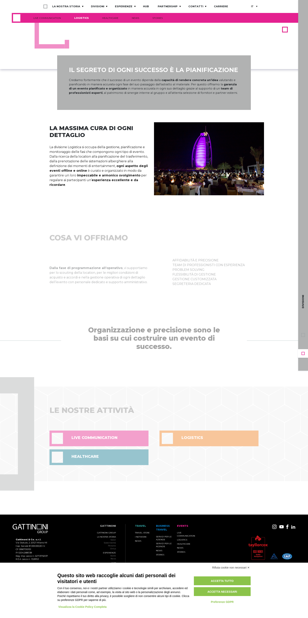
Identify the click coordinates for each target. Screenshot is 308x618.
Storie (113, 555)
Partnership (168, 6)
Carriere (221, 6)
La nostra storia (66, 6)
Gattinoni (108, 525)
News (135, 17)
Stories (157, 17)
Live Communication (47, 17)
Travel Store (142, 532)
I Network (141, 537)
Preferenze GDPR (222, 601)
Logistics (81, 17)
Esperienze (123, 6)
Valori (113, 540)
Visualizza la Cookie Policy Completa (82, 606)
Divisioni (97, 6)
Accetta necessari (222, 591)
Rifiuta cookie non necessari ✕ (231, 567)
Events (303, 353)
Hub (146, 6)
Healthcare (110, 17)
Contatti (195, 6)
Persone (112, 545)
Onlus (113, 548)
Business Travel (303, 344)
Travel (303, 363)
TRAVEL (140, 525)
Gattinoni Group (106, 532)
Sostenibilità (110, 542)
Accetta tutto (222, 580)
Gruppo (303, 335)
